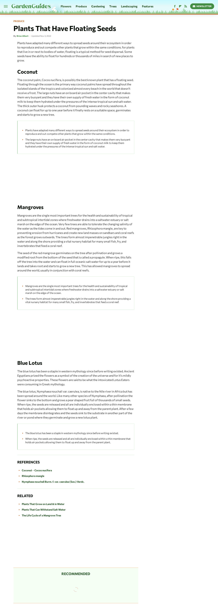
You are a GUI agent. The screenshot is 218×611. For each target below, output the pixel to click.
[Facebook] (175, 6)
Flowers (66, 6)
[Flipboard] (180, 6)
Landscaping (129, 6)
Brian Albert (22, 36)
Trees (113, 6)
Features (147, 6)
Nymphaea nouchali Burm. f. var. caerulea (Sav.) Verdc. (53, 481)
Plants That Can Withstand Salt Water (44, 509)
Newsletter (202, 6)
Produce (81, 6)
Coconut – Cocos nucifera (37, 470)
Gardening (98, 6)
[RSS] (185, 6)
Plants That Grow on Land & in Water (43, 503)
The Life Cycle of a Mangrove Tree (41, 515)
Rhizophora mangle (33, 475)
